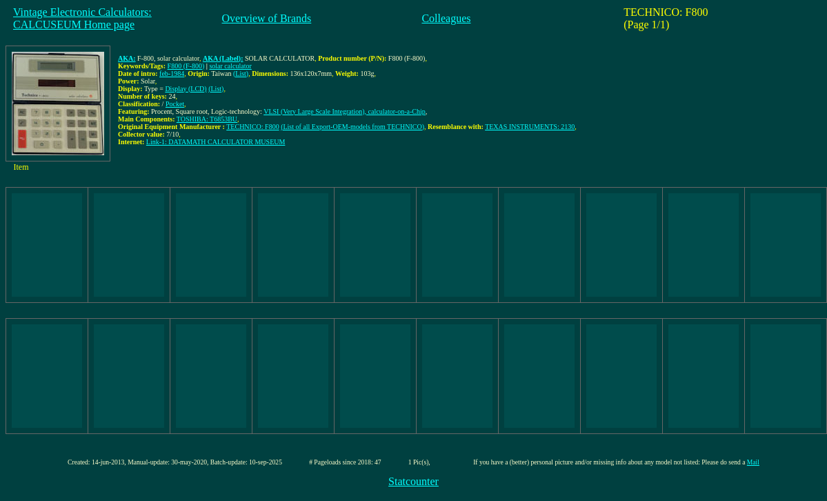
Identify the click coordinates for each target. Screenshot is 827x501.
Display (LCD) (185, 88)
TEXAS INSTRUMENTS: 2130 (530, 126)
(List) (240, 73)
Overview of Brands (267, 18)
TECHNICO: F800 (252, 126)
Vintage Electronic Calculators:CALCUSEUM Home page (82, 18)
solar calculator (230, 66)
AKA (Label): (223, 58)
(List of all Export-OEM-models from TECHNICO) (352, 126)
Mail (753, 462)
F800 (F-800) (186, 66)
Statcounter (413, 481)
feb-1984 (171, 73)
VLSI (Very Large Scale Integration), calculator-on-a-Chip (344, 111)
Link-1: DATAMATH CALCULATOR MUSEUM (216, 142)
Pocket (175, 104)
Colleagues (445, 18)
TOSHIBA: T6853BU (207, 119)
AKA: (127, 58)
